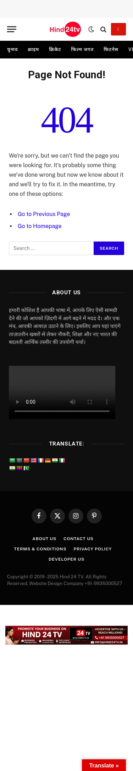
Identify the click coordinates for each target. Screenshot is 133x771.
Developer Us (66, 559)
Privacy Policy (92, 548)
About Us (44, 538)
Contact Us (78, 538)
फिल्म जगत (82, 49)
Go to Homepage (40, 226)
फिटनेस (111, 49)
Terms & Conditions (40, 548)
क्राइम (33, 49)
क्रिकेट (55, 49)
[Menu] (11, 29)
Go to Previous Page (44, 214)
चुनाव (12, 49)
